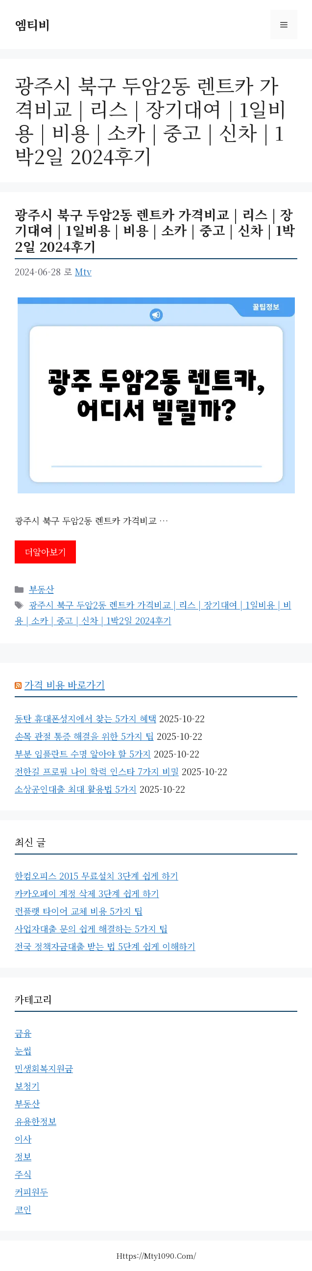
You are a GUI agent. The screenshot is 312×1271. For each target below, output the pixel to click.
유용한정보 (35, 1121)
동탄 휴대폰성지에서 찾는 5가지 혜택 (85, 718)
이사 (23, 1138)
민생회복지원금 (44, 1068)
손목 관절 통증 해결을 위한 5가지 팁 (84, 736)
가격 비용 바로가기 (64, 685)
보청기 (27, 1085)
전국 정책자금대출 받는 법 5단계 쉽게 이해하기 (105, 946)
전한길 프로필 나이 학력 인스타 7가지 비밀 (97, 771)
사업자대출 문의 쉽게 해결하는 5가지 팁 (91, 928)
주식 (23, 1174)
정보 (23, 1156)
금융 (23, 1033)
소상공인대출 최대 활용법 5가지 (76, 788)
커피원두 (31, 1191)
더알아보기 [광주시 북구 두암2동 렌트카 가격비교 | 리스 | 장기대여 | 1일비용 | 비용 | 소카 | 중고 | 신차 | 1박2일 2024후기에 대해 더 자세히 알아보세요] (45, 551)
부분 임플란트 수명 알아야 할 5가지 (83, 753)
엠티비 (32, 24)
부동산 (41, 589)
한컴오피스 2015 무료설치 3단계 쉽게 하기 (96, 875)
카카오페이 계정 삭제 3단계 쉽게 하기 (87, 893)
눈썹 (23, 1050)
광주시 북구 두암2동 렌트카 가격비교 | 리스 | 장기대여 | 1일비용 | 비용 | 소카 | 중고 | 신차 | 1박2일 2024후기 (155, 230)
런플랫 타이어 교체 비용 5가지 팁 (79, 910)
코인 (23, 1209)
